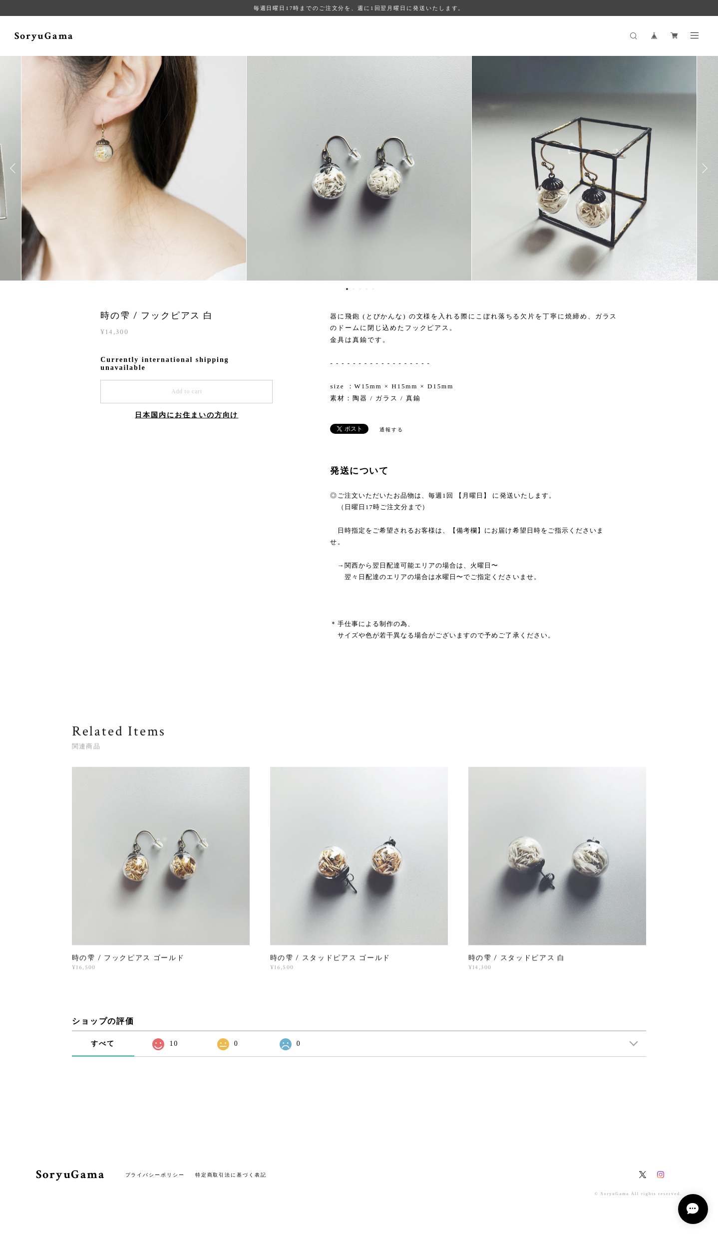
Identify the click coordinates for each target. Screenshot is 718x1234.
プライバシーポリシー (155, 1175)
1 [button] (347, 289)
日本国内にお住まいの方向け (186, 415)
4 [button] (366, 289)
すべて (103, 1043)
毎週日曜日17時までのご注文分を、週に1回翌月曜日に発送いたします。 (359, 8)
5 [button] (373, 289)
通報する (391, 429)
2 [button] (354, 289)
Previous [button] (15, 168)
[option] (359, 168)
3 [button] (360, 289)
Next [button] (703, 168)
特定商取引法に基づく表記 (231, 1175)
